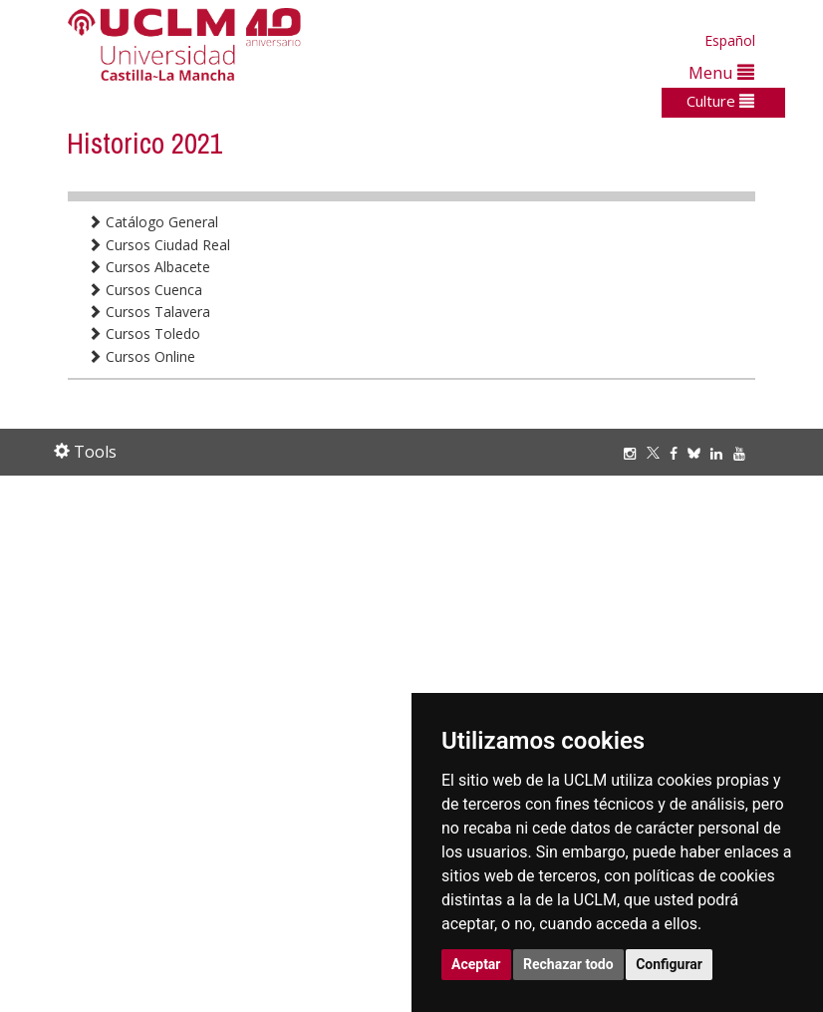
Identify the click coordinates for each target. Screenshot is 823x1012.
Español (729, 40)
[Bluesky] (698, 453)
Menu (721, 72)
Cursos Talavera (149, 311)
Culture (720, 101)
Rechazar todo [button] (568, 964)
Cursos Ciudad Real (159, 244)
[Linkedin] (716, 453)
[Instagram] (635, 453)
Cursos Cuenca (145, 289)
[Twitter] (658, 453)
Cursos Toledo (144, 333)
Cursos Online (141, 356)
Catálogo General (153, 221)
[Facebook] (678, 453)
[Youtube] (744, 453)
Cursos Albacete (149, 266)
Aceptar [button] (476, 964)
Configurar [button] (669, 964)
